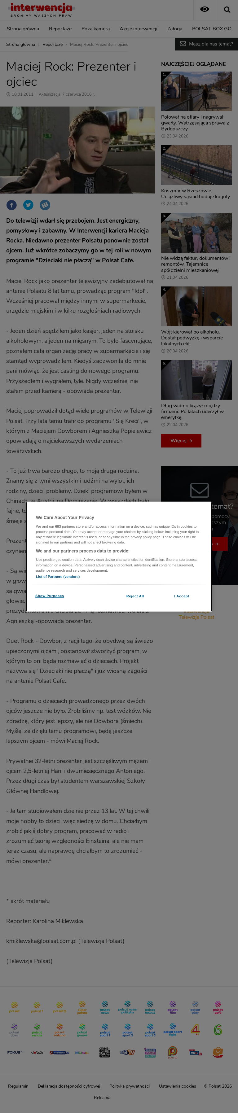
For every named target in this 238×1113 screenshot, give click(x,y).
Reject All (135, 596)
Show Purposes (49, 595)
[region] (119, 557)
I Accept (181, 596)
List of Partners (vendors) (58, 576)
